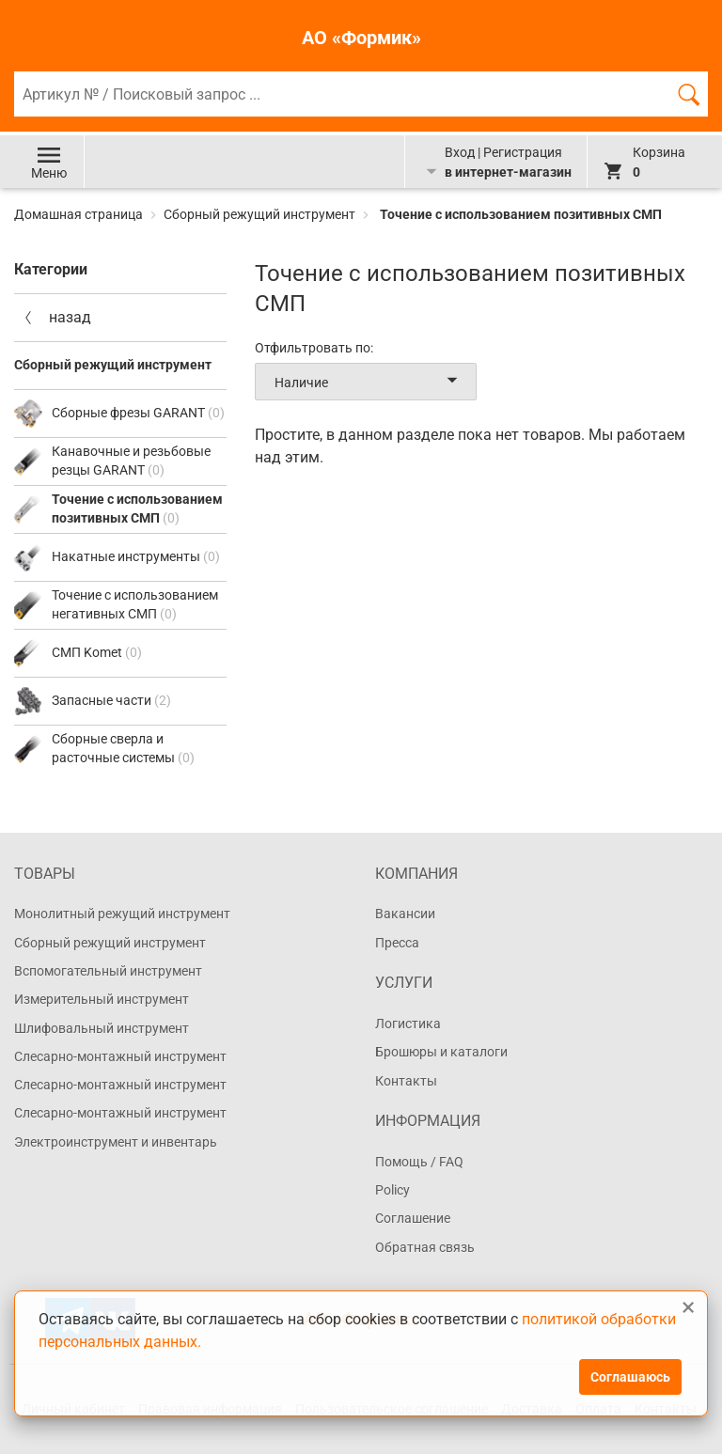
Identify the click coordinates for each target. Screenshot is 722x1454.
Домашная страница (80, 214)
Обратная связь (425, 1247)
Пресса (397, 942)
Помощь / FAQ (419, 1161)
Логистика (408, 1023)
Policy (392, 1189)
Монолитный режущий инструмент (122, 913)
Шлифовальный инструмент (101, 1028)
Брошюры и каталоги (441, 1051)
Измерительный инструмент (101, 999)
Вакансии (405, 913)
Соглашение (412, 1218)
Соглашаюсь (630, 1376)
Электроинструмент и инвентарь (115, 1141)
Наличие (369, 381)
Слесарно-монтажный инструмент (120, 1056)
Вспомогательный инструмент (108, 970)
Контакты (406, 1080)
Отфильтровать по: (314, 347)
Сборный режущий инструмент (259, 214)
